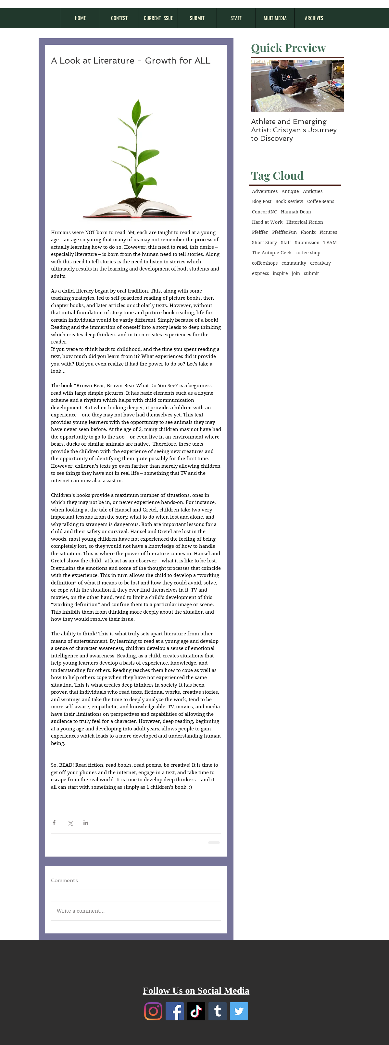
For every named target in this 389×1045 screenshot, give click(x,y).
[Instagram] (153, 1011)
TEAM (330, 243)
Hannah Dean (296, 212)
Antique (290, 191)
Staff (286, 243)
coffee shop (307, 253)
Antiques (312, 191)
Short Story (264, 243)
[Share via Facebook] (54, 823)
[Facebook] (175, 1011)
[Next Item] (333, 86)
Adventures (265, 191)
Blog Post (261, 201)
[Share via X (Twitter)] (70, 823)
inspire (280, 273)
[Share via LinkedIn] (86, 823)
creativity (320, 263)
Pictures (328, 232)
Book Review (289, 201)
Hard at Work (267, 222)
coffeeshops (265, 263)
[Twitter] (239, 1011)
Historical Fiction (304, 222)
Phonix (308, 232)
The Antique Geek (272, 253)
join (296, 273)
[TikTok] (196, 1011)
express (260, 273)
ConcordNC (264, 212)
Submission (307, 243)
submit (311, 273)
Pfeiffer (260, 232)
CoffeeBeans (320, 201)
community (294, 263)
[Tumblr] (217, 1011)
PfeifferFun (284, 232)
